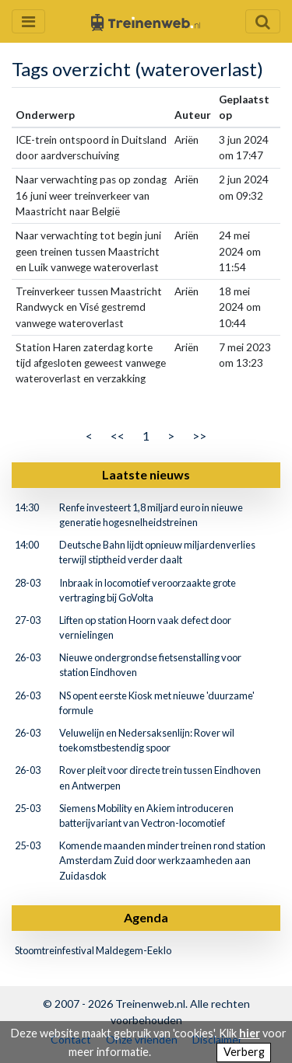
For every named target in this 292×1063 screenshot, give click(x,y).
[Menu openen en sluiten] (28, 21)
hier (249, 1033)
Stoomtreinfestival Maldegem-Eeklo (93, 950)
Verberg (244, 1051)
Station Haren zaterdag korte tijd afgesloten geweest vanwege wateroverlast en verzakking (91, 363)
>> (199, 435)
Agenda (146, 917)
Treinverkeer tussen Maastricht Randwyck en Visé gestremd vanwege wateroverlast (89, 307)
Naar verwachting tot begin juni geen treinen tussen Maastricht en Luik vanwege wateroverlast (88, 251)
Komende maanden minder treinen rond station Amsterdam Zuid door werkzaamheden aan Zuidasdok (162, 860)
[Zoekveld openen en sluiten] (262, 21)
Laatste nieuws (146, 474)
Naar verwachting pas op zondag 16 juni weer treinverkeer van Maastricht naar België (91, 195)
